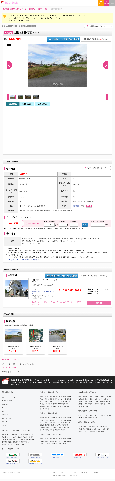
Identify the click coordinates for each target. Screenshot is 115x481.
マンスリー (5, 425)
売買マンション (6, 418)
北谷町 (20, 434)
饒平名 (27, 364)
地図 (89, 206)
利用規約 (96, 472)
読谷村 (31, 434)
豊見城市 (4, 372)
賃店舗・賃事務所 (7, 401)
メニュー (112, 2)
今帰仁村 (19, 437)
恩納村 (4, 437)
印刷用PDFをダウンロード (100, 26)
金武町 (26, 439)
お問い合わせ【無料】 (64, 39)
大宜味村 (25, 437)
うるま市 (20, 439)
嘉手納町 (25, 434)
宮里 (78, 206)
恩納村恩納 (81, 429)
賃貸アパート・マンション (10, 397)
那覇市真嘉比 (98, 429)
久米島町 (17, 444)
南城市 (27, 442)
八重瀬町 (4, 444)
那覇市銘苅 (89, 429)
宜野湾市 (14, 434)
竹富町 (47, 430)
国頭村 (69, 399)
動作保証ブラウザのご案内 (60, 475)
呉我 (14, 364)
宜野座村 (31, 439)
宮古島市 (10, 444)
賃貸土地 (4, 408)
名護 (8, 364)
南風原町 (15, 442)
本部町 (14, 437)
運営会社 (55, 472)
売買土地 (4, 411)
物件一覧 (99, 303)
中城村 (4, 439)
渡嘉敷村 (57, 430)
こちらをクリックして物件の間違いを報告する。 (23, 260)
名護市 (75, 206)
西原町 (31, 437)
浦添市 (12, 372)
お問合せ (63, 472)
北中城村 (9, 439)
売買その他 (5, 422)
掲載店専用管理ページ (75, 475)
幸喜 (33, 364)
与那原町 (22, 442)
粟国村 (63, 430)
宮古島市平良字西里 (93, 426)
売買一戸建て (6, 414)
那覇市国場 (103, 426)
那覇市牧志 (101, 431)
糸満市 (10, 442)
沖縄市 (15, 439)
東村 (41, 401)
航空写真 (13, 104)
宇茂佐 (20, 364)
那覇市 (4, 434)
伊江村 (47, 409)
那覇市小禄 (93, 431)
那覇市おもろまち (83, 431)
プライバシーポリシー (85, 472)
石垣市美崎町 (82, 426)
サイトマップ (72, 472)
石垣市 (19, 372)
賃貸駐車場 (5, 404)
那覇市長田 (106, 429)
